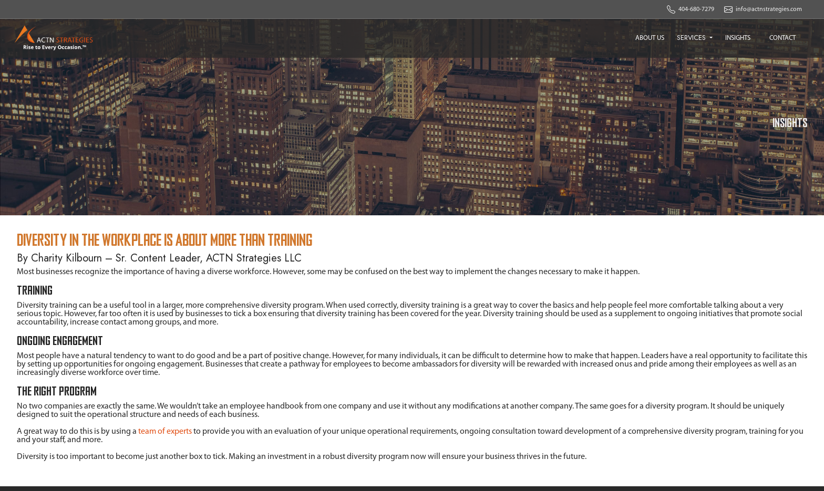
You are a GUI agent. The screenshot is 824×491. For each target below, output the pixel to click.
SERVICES (692, 38)
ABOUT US (649, 38)
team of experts (165, 431)
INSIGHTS (737, 38)
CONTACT (782, 38)
